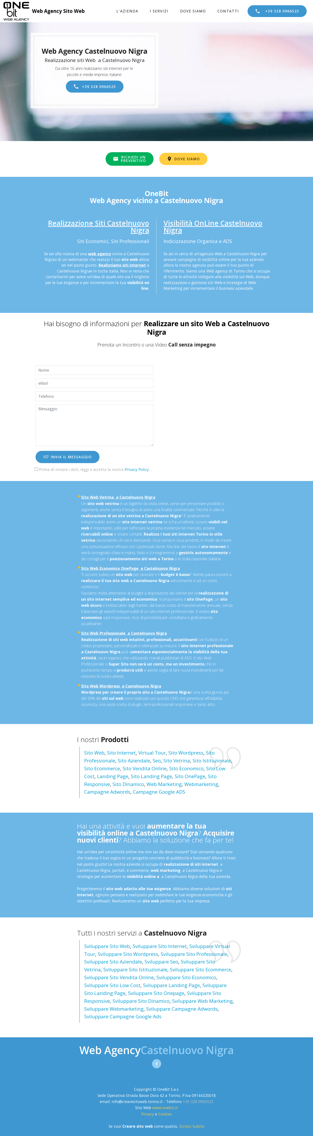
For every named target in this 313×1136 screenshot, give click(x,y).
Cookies (165, 1114)
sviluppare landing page (171, 985)
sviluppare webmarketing (114, 1008)
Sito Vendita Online (145, 768)
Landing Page (112, 776)
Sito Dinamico (128, 784)
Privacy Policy (137, 469)
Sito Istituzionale (212, 760)
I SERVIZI (159, 11)
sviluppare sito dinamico (141, 1001)
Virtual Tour (152, 752)
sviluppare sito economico (186, 977)
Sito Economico (186, 768)
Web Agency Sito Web (58, 11)
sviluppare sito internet (160, 946)
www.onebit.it (165, 1107)
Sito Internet (121, 752)
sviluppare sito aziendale (113, 961)
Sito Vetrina (176, 760)
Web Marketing (164, 784)
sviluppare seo (161, 961)
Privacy (148, 1114)
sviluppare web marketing (202, 1001)
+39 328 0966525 (277, 11)
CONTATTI (228, 11)
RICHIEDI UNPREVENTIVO (129, 159)
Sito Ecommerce (102, 768)
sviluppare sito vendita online (119, 977)
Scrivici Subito (191, 1126)
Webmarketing (201, 784)
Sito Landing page (151, 776)
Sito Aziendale (134, 760)
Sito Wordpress (185, 752)
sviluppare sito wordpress (128, 954)
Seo (157, 760)
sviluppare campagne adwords (182, 1008)
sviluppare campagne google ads (122, 1016)
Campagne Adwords (107, 791)
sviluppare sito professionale (194, 954)
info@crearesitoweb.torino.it (137, 1101)
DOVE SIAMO (193, 11)
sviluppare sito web (107, 946)
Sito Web (94, 752)
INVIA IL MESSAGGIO (67, 457)
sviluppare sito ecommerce (200, 969)
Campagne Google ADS (159, 791)
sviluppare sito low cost (112, 985)
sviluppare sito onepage (156, 993)
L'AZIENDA (127, 11)
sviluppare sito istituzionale (135, 969)
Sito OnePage (190, 776)
